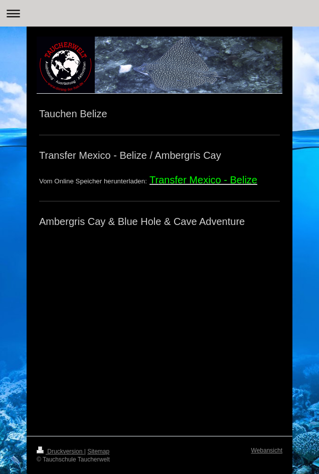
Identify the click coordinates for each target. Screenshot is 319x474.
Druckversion (60, 451)
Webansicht (266, 450)
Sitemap (98, 451)
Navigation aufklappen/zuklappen (159, 13)
